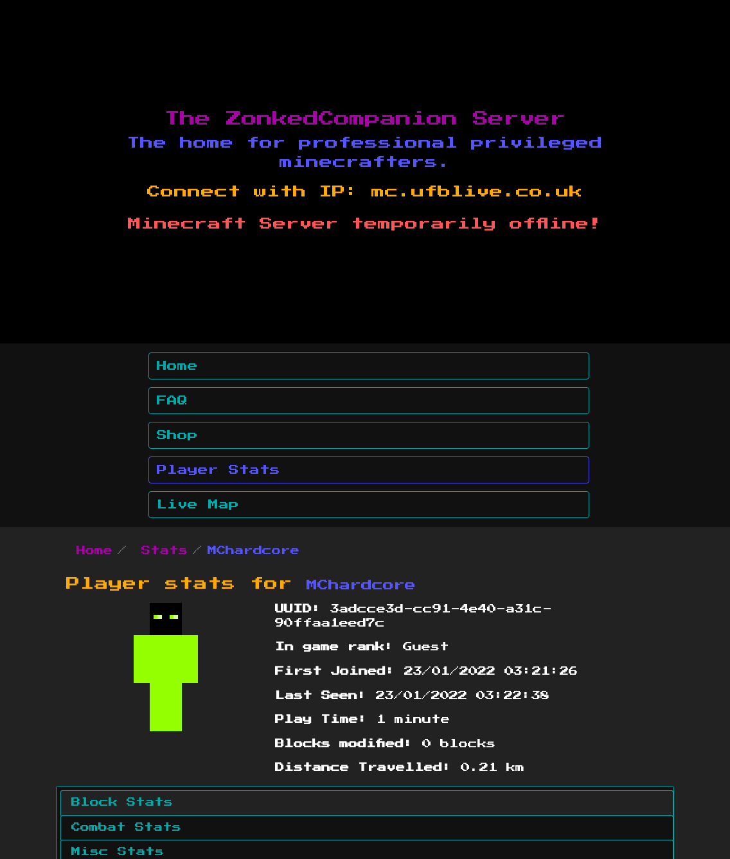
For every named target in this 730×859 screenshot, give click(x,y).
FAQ (172, 400)
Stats (164, 550)
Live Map (198, 504)
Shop (177, 435)
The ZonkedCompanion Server (365, 118)
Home (177, 366)
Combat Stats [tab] (126, 827)
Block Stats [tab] (122, 802)
